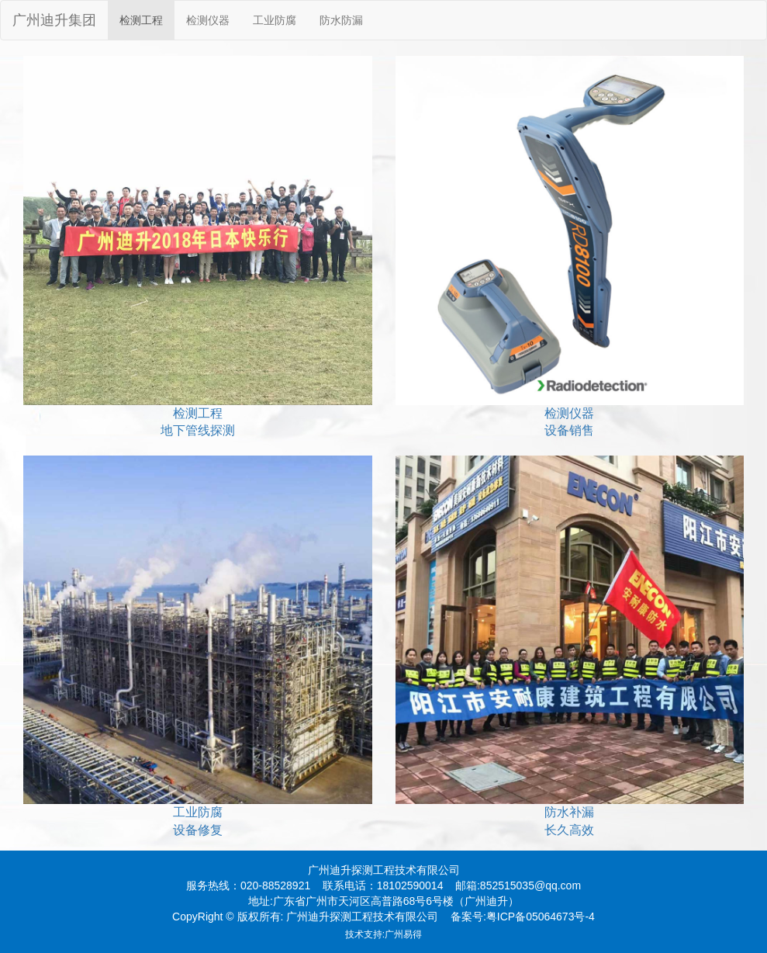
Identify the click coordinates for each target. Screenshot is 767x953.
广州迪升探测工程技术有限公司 (384, 870)
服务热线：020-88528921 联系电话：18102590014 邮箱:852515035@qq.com (383, 885)
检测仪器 (208, 20)
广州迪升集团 (54, 20)
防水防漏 (341, 20)
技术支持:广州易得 (383, 934)
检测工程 (141, 20)
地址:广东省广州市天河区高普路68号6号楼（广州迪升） (383, 901)
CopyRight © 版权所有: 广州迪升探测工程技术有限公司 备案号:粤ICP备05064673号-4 (383, 916)
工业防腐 (274, 20)
